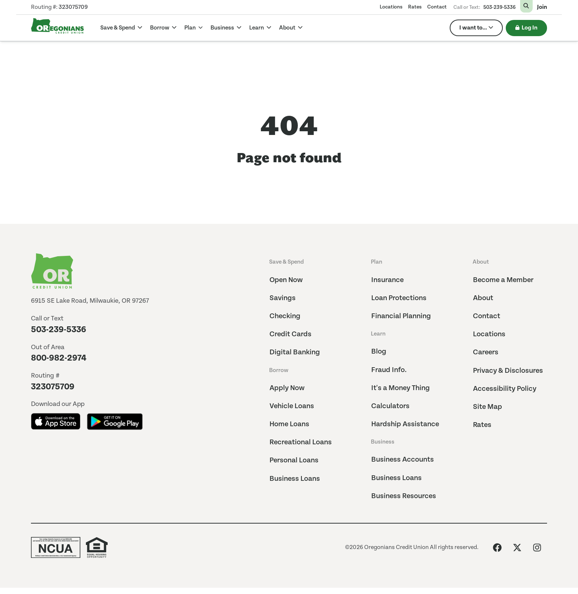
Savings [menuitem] (282, 298)
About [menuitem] (481, 261)
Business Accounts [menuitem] (402, 459)
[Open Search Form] (526, 6)
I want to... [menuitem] (473, 27)
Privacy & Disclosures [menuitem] (508, 371)
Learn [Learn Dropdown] (257, 27)
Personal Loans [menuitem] (293, 460)
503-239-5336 (499, 7)
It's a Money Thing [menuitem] (400, 388)
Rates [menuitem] (415, 7)
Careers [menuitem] (485, 352)
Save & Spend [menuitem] (286, 261)
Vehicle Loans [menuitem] (291, 406)
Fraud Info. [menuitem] (389, 370)
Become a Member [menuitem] (503, 280)
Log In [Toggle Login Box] (526, 27)
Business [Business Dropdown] (222, 27)
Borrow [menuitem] (278, 370)
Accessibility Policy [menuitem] (504, 389)
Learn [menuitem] (378, 333)
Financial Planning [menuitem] (401, 316)
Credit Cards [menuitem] (290, 334)
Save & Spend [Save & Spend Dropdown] (118, 27)
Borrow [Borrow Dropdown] (160, 27)
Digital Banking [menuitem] (294, 352)
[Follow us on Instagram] (537, 547)
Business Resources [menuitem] (403, 496)
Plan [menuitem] (376, 261)
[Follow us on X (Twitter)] (517, 547)
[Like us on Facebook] (497, 547)
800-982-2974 (59, 358)
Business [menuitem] (382, 441)
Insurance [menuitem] (387, 280)
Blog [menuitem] (378, 351)
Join (542, 7)
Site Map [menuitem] (487, 407)
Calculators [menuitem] (390, 406)
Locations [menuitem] (391, 7)
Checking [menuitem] (284, 316)
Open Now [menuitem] (286, 280)
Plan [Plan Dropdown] (190, 27)
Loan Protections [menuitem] (398, 298)
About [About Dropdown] (287, 27)
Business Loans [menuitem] (294, 479)
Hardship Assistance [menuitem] (405, 424)
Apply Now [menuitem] (286, 388)
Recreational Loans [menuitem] (300, 442)
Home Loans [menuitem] (289, 424)
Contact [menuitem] (437, 7)
